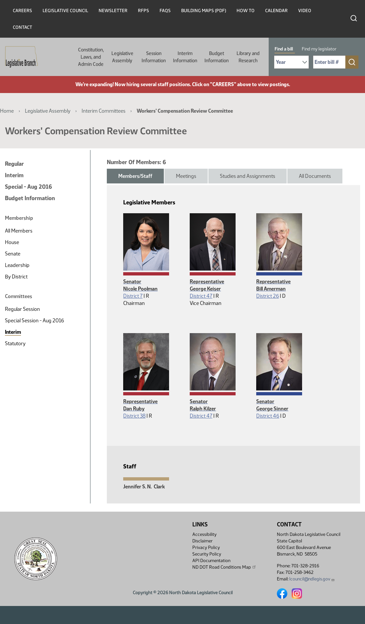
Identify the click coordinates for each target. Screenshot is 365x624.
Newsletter (113, 10)
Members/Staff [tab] (135, 176)
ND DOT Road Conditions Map (224, 567)
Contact (22, 27)
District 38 (134, 416)
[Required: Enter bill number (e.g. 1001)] (329, 62)
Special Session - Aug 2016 (34, 320)
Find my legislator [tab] (319, 49)
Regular (14, 163)
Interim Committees (103, 111)
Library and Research (248, 57)
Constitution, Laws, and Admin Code (91, 57)
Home (7, 111)
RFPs (143, 10)
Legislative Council (65, 10)
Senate (12, 254)
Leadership (17, 265)
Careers (22, 10)
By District (16, 277)
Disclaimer (202, 541)
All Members (18, 231)
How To (246, 10)
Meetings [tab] (186, 176)
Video (304, 10)
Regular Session (22, 309)
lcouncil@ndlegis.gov (312, 579)
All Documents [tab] (315, 176)
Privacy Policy (206, 547)
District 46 (267, 416)
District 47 (201, 296)
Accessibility (204, 534)
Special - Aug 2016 (28, 186)
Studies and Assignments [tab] (247, 176)
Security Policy (206, 554)
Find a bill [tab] (284, 49)
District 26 (267, 296)
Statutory (15, 343)
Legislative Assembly (122, 57)
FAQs (165, 10)
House (12, 242)
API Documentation (211, 560)
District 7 (133, 296)
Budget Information (216, 57)
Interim (14, 175)
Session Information (154, 57)
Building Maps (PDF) (203, 10)
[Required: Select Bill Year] (291, 62)
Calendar (276, 10)
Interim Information (185, 57)
